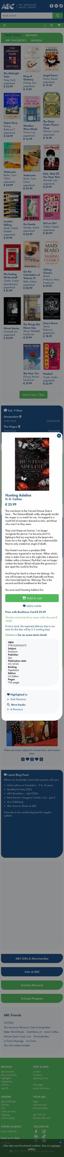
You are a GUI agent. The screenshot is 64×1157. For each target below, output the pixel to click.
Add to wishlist (32, 606)
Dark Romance (18, 699)
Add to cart (32, 598)
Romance (18, 709)
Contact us (11, 635)
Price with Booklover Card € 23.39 (25, 612)
